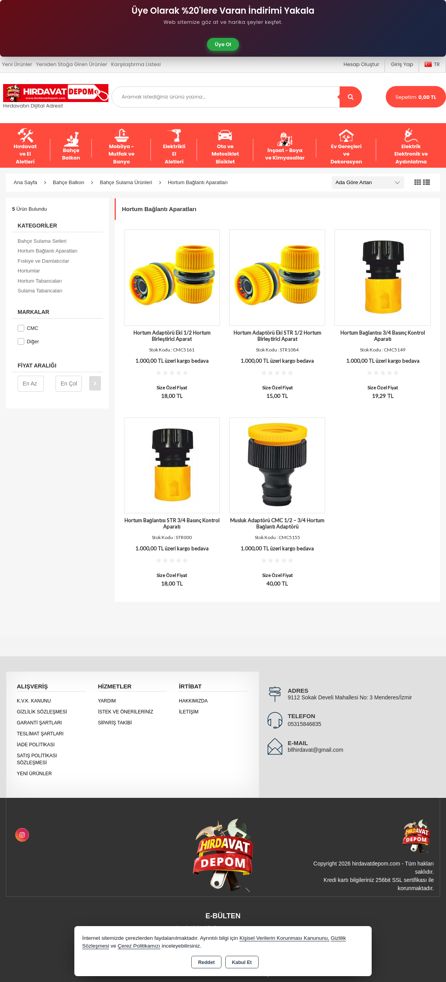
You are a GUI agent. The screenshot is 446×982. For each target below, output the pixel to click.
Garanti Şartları (39, 723)
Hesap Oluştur (361, 64)
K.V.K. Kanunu (34, 701)
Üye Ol (223, 44)
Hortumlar (29, 271)
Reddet (206, 962)
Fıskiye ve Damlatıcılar (43, 261)
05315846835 (305, 724)
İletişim (188, 712)
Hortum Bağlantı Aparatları (47, 251)
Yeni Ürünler (34, 773)
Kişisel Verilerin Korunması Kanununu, (284, 938)
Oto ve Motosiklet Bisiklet (225, 146)
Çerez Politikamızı (139, 946)
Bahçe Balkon (71, 147)
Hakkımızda (193, 701)
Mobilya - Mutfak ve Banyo (121, 146)
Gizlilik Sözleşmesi (42, 712)
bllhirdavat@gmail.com (315, 750)
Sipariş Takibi (115, 723)
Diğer (28, 341)
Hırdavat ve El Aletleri (25, 146)
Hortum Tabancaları (40, 281)
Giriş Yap (402, 64)
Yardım (107, 701)
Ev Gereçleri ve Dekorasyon (346, 146)
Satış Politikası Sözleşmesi (37, 759)
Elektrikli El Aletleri (174, 146)
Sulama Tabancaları (40, 291)
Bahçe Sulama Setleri (42, 241)
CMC (28, 328)
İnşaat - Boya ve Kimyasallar (285, 147)
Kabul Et (242, 962)
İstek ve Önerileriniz (125, 712)
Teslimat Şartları (40, 733)
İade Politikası (36, 744)
